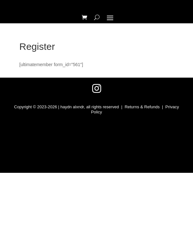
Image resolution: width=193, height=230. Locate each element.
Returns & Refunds (142, 106)
